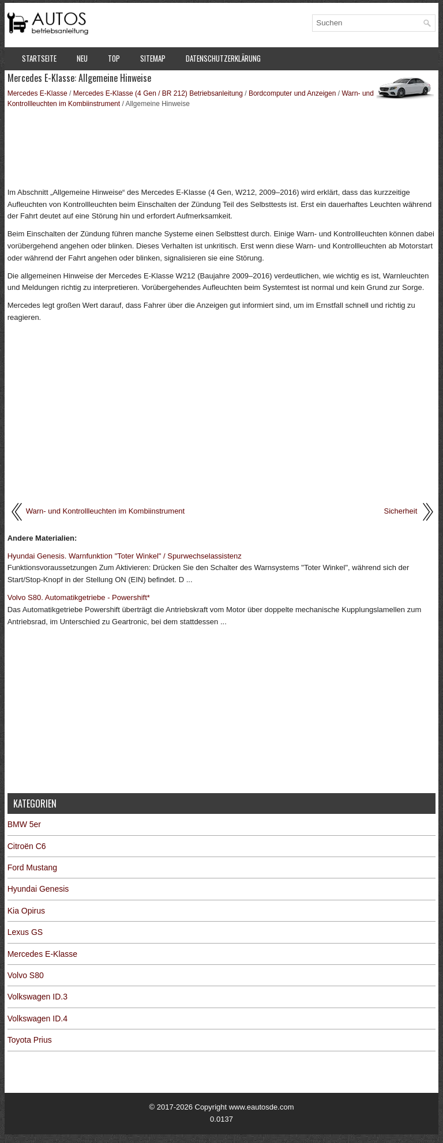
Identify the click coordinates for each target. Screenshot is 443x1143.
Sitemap (153, 58)
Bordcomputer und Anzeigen (292, 93)
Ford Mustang (32, 867)
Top (114, 58)
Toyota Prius (29, 1039)
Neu (82, 58)
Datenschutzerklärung (223, 58)
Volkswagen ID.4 (37, 1018)
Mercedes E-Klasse (37, 93)
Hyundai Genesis (38, 888)
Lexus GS (25, 932)
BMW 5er (24, 824)
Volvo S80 (25, 975)
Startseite (39, 58)
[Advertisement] (221, 146)
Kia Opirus (26, 910)
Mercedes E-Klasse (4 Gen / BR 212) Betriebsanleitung (158, 93)
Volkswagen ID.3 (37, 996)
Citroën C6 (26, 846)
